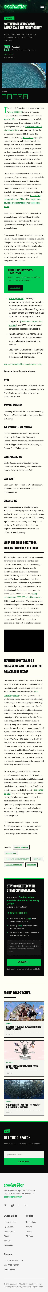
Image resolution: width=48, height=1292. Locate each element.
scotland (38, 859)
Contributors (9, 1231)
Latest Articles (10, 1222)
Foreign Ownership (14, 865)
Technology (31, 1222)
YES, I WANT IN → (24, 962)
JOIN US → (15, 287)
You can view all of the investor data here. (22, 364)
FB (9, 96)
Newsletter (8, 1245)
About (6, 1236)
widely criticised (14, 112)
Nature (29, 1227)
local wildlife (9, 119)
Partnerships (9, 1270)
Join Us (7, 1241)
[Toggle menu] (42, 6)
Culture (29, 1231)
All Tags (29, 1236)
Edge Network (37, 1287)
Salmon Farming (21, 847)
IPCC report (28, 137)
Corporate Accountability (17, 859)
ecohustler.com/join (13, 1197)
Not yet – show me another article (23, 969)
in (26, 1205)
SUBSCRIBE (24, 1161)
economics (31, 865)
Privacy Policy (16, 1287)
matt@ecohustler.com (13, 1260)
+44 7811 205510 (11, 1265)
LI (15, 96)
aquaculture (11, 853)
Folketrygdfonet (16, 298)
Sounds (8, 1227)
